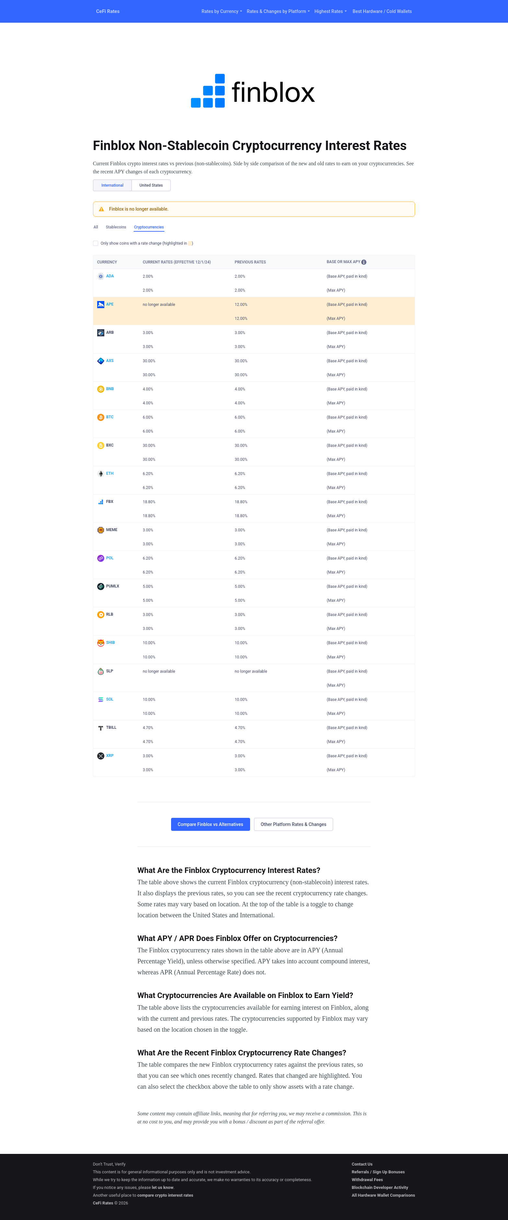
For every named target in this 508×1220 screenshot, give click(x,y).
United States (151, 185)
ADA (110, 276)
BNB (110, 389)
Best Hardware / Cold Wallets (382, 11)
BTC (110, 417)
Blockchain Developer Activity (380, 1187)
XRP (110, 755)
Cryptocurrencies (149, 227)
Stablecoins (116, 227)
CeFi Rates (108, 11)
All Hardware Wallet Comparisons (383, 1195)
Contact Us (362, 1164)
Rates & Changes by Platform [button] (279, 11)
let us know (162, 1187)
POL (110, 558)
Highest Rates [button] (331, 11)
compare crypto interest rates (165, 1195)
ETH (110, 473)
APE (110, 304)
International (112, 185)
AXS (110, 360)
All (96, 227)
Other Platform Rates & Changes (294, 824)
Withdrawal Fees (367, 1179)
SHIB (110, 643)
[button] (363, 262)
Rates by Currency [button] (222, 11)
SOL (109, 699)
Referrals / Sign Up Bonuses (378, 1171)
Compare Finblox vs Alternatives (210, 824)
